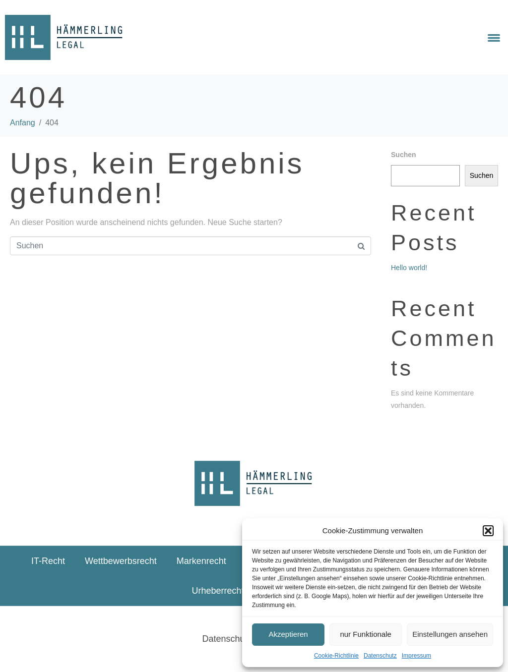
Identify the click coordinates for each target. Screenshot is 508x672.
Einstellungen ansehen (450, 634)
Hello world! (409, 268)
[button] (488, 531)
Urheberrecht (217, 591)
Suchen (403, 155)
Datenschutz (380, 655)
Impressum (416, 655)
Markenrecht (201, 561)
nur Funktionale (365, 634)
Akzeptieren (288, 634)
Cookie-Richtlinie (336, 655)
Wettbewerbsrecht (121, 561)
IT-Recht (48, 561)
